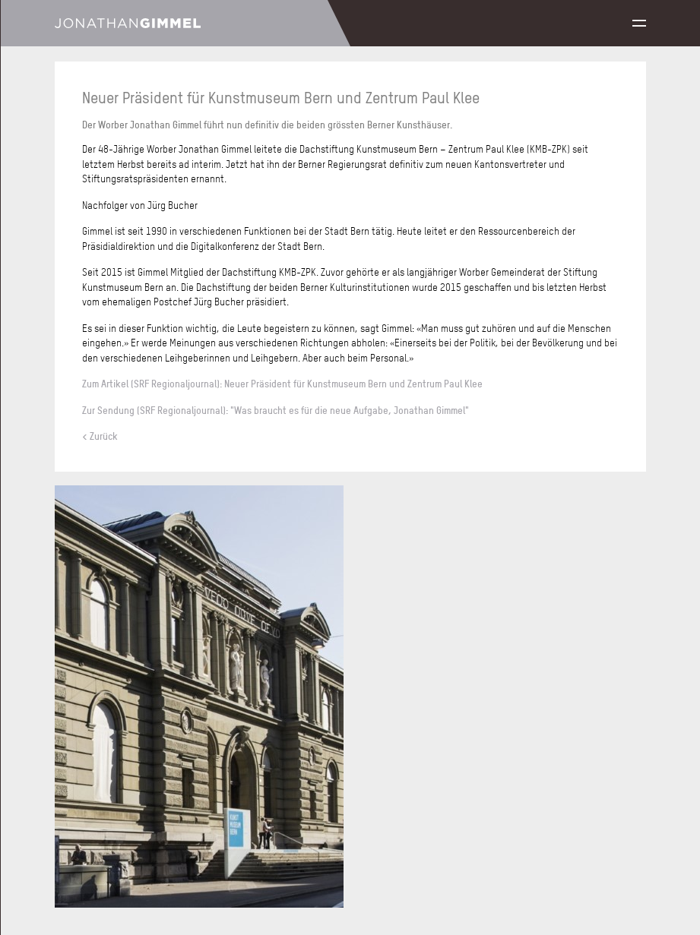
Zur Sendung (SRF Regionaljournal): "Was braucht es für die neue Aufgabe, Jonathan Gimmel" (275, 410)
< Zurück (100, 436)
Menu (639, 23)
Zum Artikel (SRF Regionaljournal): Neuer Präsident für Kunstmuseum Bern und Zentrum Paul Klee (282, 383)
